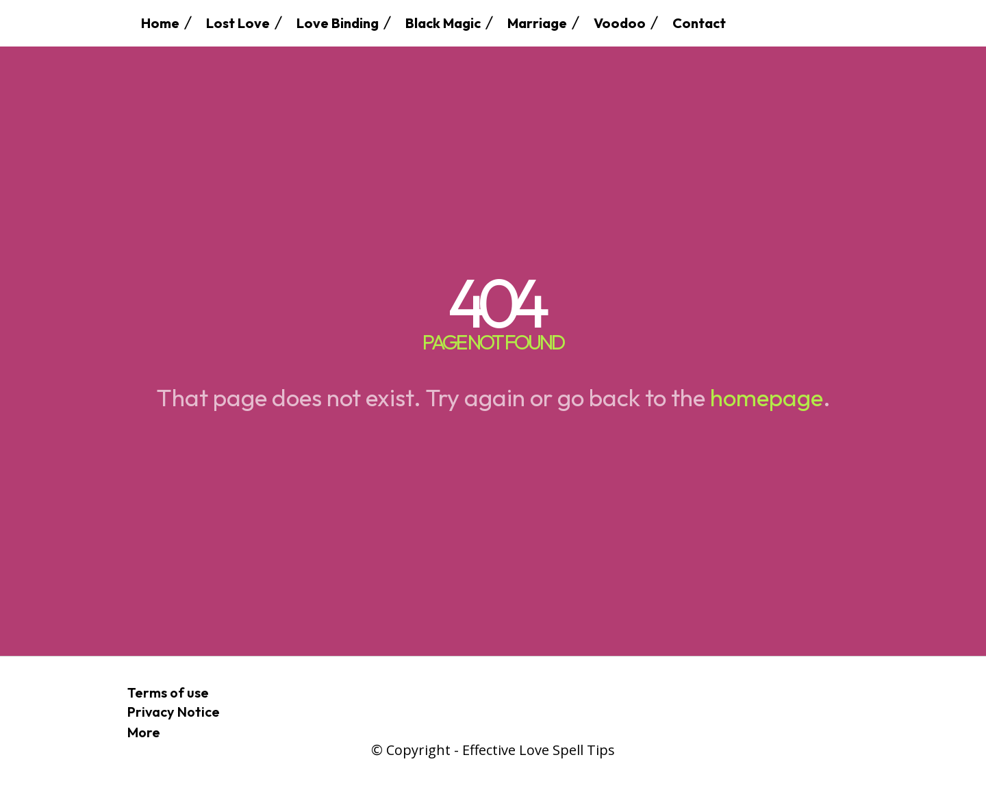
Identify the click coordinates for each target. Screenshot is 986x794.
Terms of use (168, 692)
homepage (766, 397)
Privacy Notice (173, 711)
